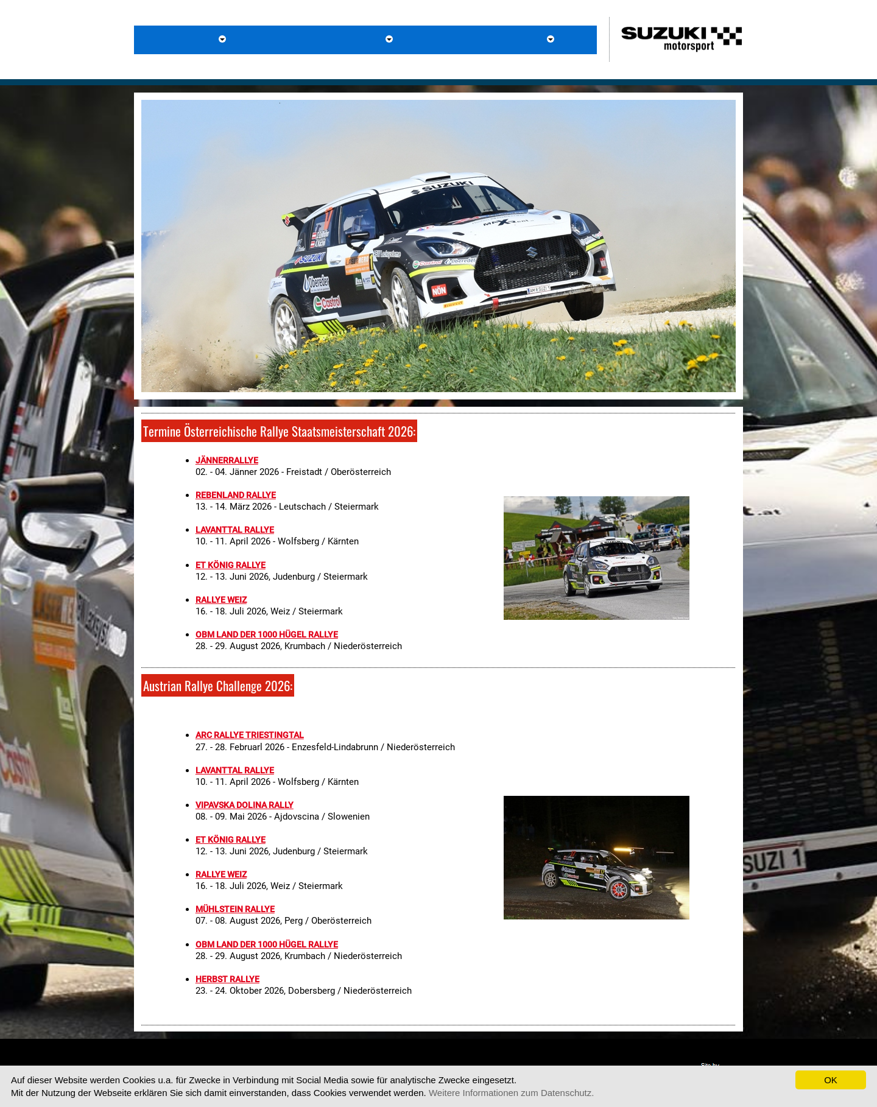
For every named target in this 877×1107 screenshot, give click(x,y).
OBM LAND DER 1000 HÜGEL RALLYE (266, 634)
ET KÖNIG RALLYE (230, 565)
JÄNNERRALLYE (226, 460)
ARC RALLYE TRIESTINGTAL (249, 735)
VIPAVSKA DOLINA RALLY (244, 805)
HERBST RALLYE (227, 979)
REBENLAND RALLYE (235, 495)
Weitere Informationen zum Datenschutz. (511, 1093)
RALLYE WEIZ (221, 600)
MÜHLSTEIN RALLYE (235, 909)
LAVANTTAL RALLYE (234, 530)
